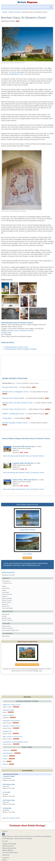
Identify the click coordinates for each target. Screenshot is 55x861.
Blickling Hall (5, 614)
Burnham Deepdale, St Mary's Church (15, 423)
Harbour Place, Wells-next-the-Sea (25, 480)
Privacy (4, 860)
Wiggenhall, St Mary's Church (12, 704)
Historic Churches (7, 600)
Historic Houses (6, 602)
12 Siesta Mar (7, 808)
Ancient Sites (6, 588)
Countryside (5, 592)
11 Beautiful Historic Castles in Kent (16, 347)
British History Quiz (8, 846)
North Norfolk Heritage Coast (10, 630)
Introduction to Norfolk (8, 575)
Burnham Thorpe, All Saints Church (14, 409)
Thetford (5, 756)
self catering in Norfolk (13, 818)
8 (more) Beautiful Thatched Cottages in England (20, 349)
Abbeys (4, 586)
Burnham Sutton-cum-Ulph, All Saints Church (17, 403)
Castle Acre (6, 750)
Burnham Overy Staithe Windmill (13, 398)
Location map (5, 332)
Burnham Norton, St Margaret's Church (15, 392)
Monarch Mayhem (7, 850)
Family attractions (7, 594)
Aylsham (5, 764)
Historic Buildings (7, 598)
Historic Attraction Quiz (9, 848)
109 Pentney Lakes (9, 784)
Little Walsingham (8, 753)
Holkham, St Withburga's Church (13, 414)
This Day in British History (10, 852)
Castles (4, 590)
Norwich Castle (6, 618)
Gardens (4, 596)
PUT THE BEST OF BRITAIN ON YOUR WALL (27, 664)
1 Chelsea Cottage (8, 776)
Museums (5, 604)
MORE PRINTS (27, 557)
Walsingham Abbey (8, 710)
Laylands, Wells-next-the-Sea (23, 463)
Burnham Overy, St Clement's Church (20, 330)
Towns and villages (7, 608)
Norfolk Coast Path (7, 628)
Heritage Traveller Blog (9, 844)
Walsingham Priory (17, 74)
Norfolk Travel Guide (8, 572)
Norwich (4, 616)
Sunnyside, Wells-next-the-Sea (23, 446)
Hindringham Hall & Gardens (11, 720)
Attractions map (7, 583)
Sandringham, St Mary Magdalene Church (15, 742)
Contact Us (5, 857)
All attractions (6, 581)
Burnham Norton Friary (10, 387)
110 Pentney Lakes (9, 800)
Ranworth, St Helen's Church (11, 726)
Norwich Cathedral (7, 620)
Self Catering (5, 636)
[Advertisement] (27, 365)
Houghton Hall (7, 731)
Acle (4, 761)
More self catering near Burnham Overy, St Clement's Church (23, 456)
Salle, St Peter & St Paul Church (12, 736)
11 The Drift (6, 792)
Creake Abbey (7, 418)
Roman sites (5, 606)
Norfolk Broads (6, 626)
